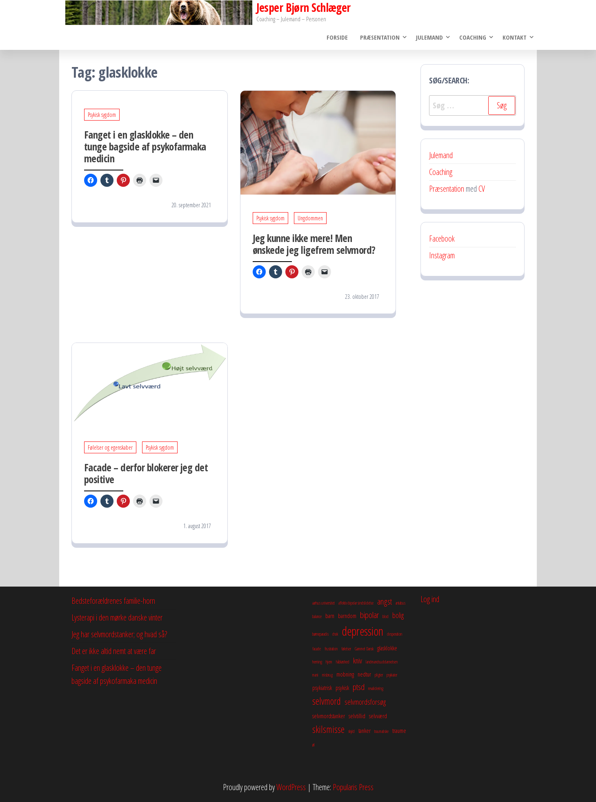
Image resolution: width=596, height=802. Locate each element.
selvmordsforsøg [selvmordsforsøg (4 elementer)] (365, 702)
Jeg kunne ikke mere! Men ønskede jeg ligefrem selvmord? (314, 244)
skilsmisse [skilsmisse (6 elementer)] (328, 729)
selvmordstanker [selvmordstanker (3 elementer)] (328, 716)
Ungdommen (310, 218)
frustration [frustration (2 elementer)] (331, 649)
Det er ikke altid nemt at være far (113, 650)
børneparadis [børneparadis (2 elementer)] (320, 634)
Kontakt (515, 37)
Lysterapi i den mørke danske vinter (116, 617)
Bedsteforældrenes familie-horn (113, 600)
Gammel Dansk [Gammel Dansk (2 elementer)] (364, 649)
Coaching (472, 37)
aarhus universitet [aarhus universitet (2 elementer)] (323, 603)
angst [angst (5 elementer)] (384, 601)
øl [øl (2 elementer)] (313, 745)
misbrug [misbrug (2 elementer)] (327, 675)
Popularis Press (353, 787)
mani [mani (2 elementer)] (315, 675)
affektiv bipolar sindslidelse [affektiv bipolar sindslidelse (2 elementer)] (356, 603)
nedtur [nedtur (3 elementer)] (364, 674)
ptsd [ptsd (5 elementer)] (359, 686)
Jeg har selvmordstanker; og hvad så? (119, 634)
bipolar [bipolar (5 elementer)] (369, 615)
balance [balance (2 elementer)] (317, 616)
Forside (337, 37)
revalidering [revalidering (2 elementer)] (375, 688)
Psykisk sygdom (102, 115)
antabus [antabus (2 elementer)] (400, 603)
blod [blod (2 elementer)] (386, 616)
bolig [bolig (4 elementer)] (398, 615)
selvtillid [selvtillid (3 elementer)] (357, 716)
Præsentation (380, 37)
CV (481, 188)
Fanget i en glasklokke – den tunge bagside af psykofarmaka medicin (145, 147)
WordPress (291, 787)
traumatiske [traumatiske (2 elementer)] (381, 731)
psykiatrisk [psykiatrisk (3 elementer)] (322, 687)
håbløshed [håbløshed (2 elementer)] (342, 662)
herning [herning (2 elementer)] (317, 662)
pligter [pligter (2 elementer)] (379, 675)
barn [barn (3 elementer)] (329, 616)
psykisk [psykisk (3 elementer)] (342, 687)
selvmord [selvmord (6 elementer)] (326, 701)
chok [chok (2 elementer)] (335, 634)
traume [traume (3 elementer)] (399, 730)
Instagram (442, 255)
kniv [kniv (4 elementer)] (357, 660)
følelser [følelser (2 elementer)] (346, 649)
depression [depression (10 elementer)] (362, 631)
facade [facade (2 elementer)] (316, 649)
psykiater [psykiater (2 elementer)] (392, 675)
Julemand (429, 37)
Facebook (442, 238)
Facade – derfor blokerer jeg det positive (146, 473)
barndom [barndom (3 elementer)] (347, 616)
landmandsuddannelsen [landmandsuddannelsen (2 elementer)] (382, 662)
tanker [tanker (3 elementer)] (364, 730)
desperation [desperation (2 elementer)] (394, 634)
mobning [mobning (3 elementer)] (345, 674)
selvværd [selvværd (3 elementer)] (378, 716)
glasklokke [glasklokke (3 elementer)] (387, 648)
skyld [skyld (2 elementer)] (351, 731)
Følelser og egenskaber (110, 448)
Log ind (429, 599)
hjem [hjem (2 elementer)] (329, 662)
